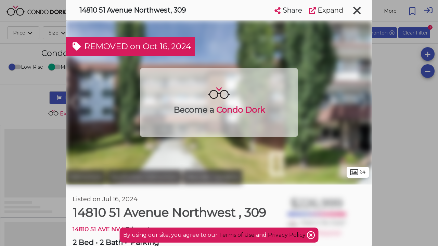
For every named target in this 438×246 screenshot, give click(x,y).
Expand (326, 10)
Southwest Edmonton (144, 177)
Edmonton (85, 177)
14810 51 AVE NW (97, 229)
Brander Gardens (212, 177)
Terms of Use (237, 235)
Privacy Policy (287, 235)
